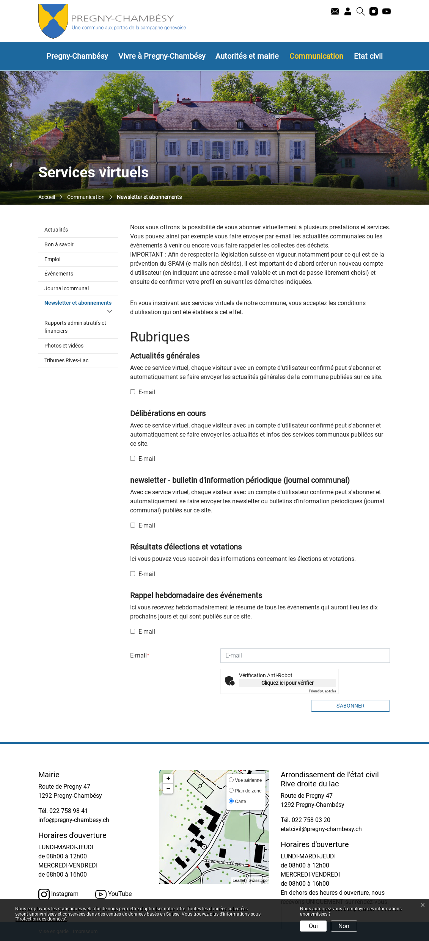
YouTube (113, 894)
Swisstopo (257, 880)
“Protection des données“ (40, 919)
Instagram (58, 894)
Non (343, 926)
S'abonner (350, 706)
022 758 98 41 (68, 810)
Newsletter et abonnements (81, 302)
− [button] (169, 788)
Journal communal (66, 288)
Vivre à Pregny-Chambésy (161, 56)
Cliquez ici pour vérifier (287, 683)
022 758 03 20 (311, 820)
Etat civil (368, 56)
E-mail (142, 392)
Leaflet (239, 880)
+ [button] (169, 778)
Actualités (56, 230)
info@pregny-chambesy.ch (73, 820)
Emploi (52, 259)
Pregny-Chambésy (77, 56)
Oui (313, 926)
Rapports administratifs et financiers (75, 327)
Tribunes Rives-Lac (66, 360)
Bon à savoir (59, 244)
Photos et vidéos (63, 346)
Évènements (58, 274)
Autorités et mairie (247, 56)
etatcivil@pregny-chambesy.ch (321, 829)
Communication (316, 56)
